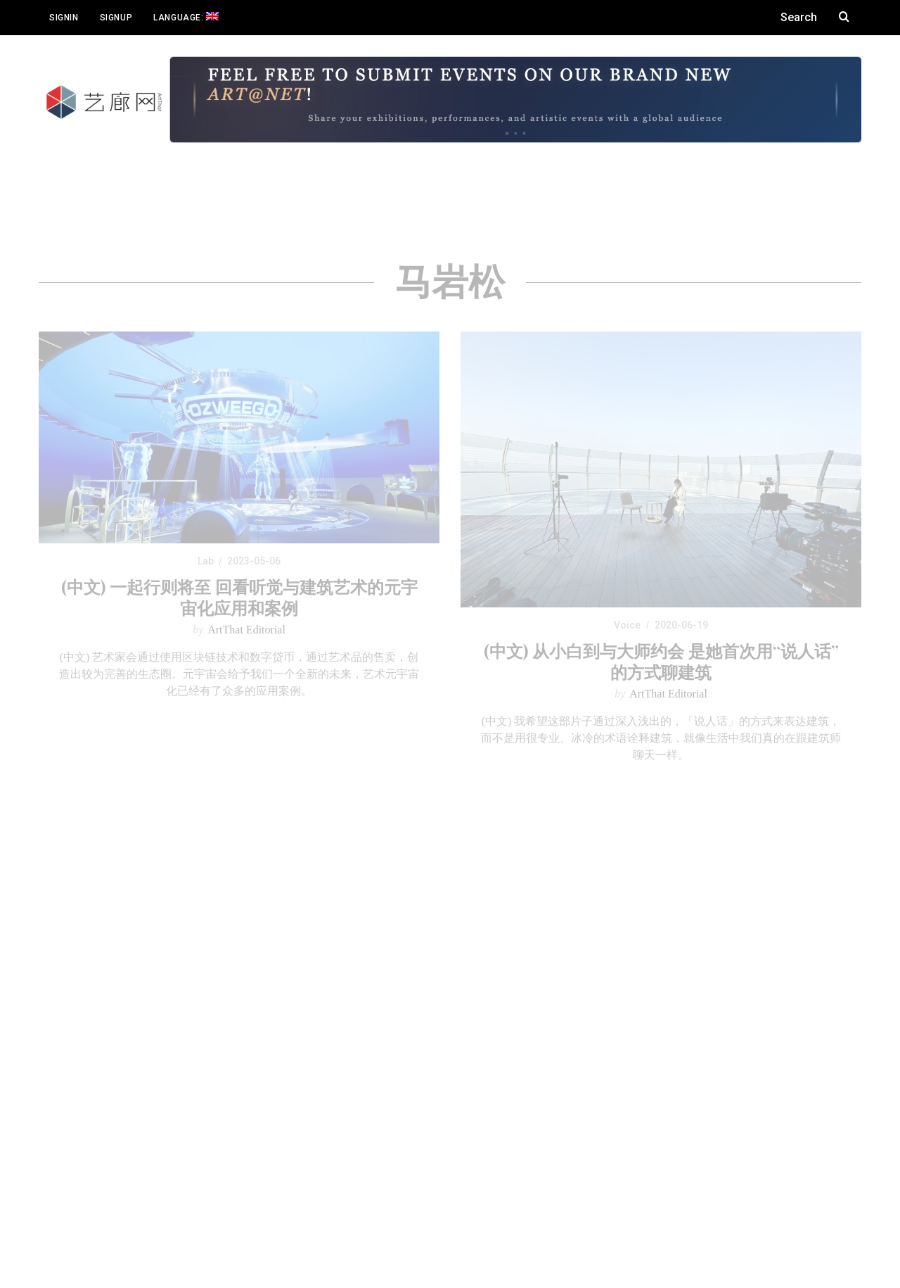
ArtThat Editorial (246, 630)
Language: (186, 17)
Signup (116, 18)
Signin (64, 18)
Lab (206, 561)
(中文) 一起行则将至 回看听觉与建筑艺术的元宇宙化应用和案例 (239, 597)
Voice (627, 625)
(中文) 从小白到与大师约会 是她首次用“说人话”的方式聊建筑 (661, 661)
